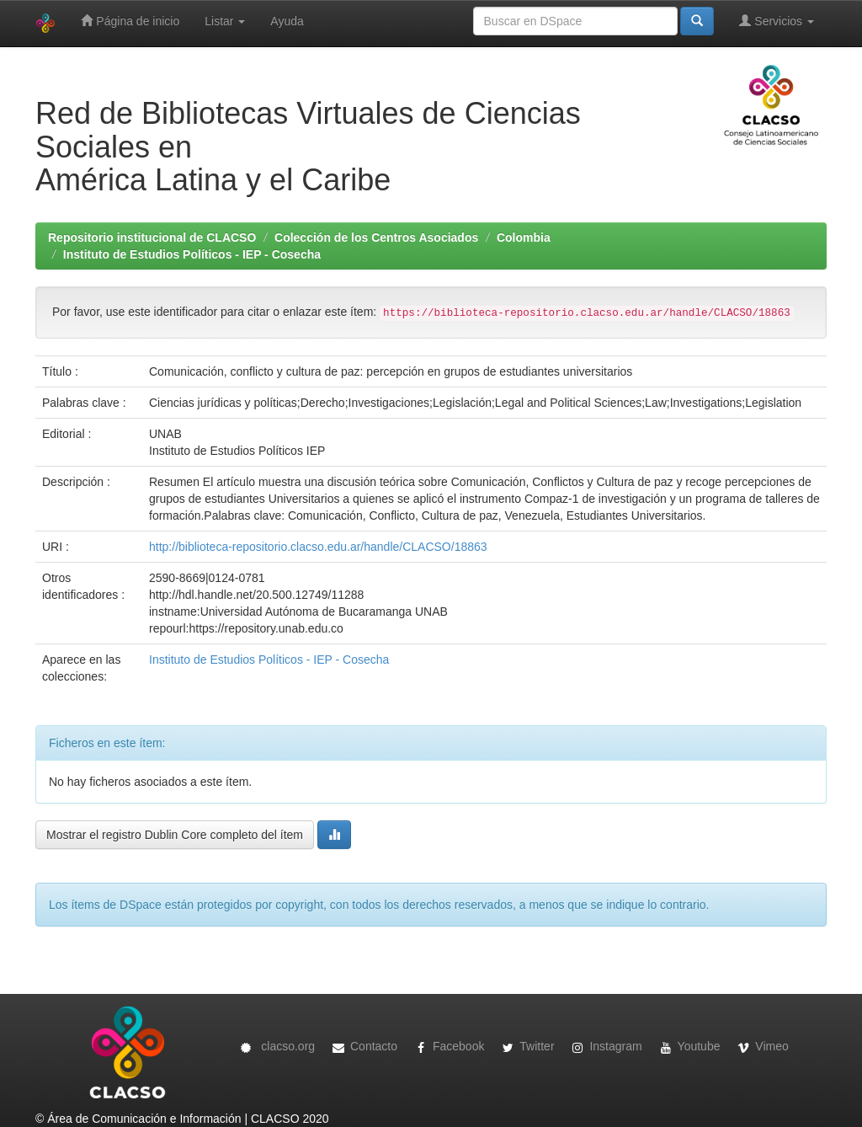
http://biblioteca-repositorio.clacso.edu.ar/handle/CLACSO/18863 (318, 546)
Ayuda (286, 21)
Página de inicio (130, 20)
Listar (225, 21)
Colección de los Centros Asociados (376, 237)
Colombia (524, 237)
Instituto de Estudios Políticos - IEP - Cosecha (192, 254)
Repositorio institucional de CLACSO (152, 237)
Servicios (776, 20)
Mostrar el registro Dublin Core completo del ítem (174, 834)
